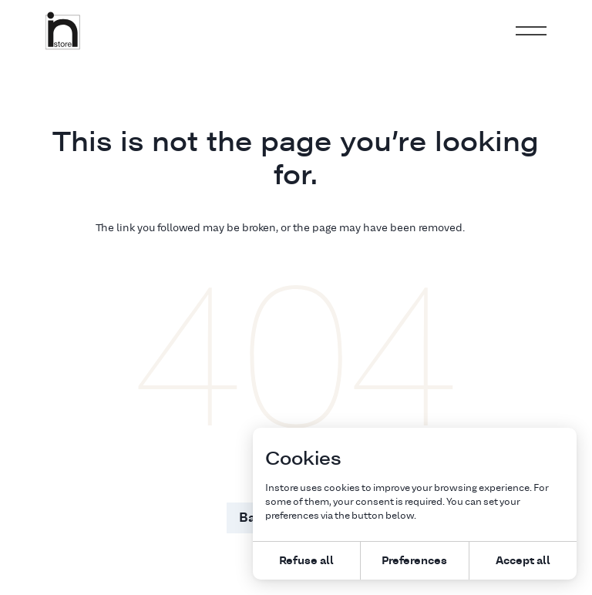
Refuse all (306, 560)
